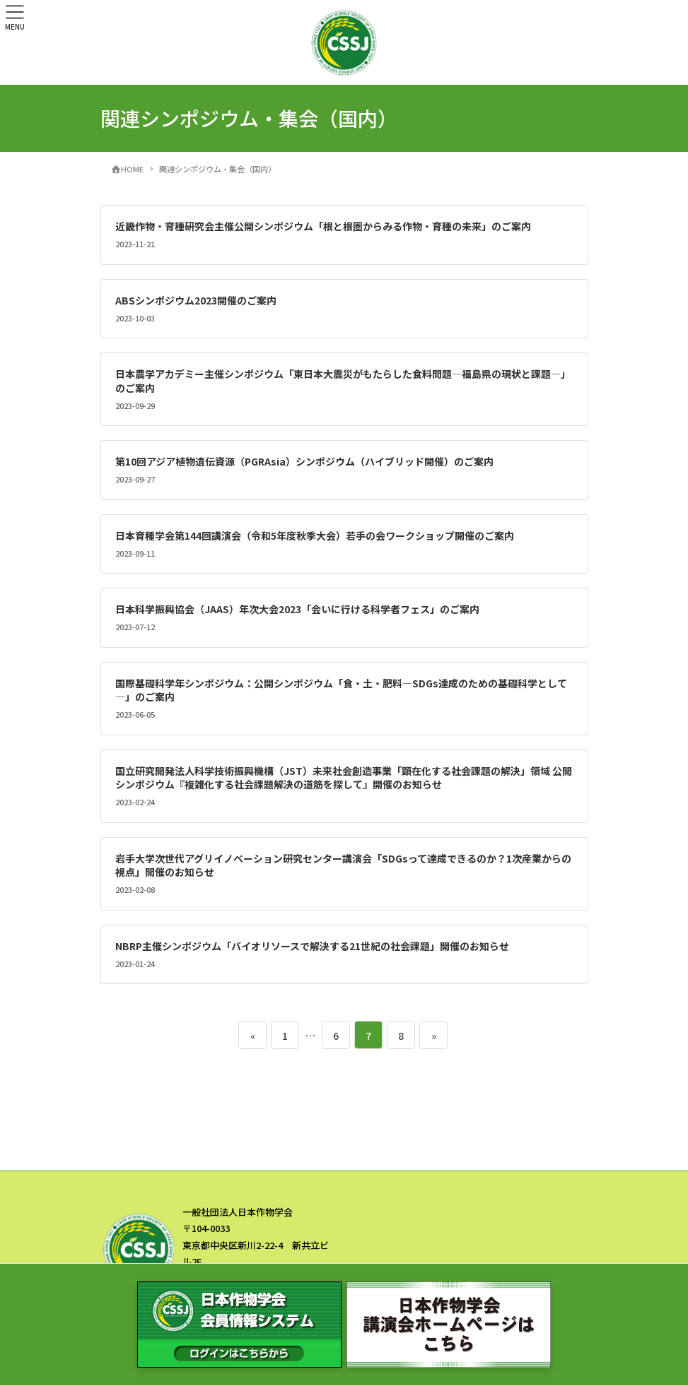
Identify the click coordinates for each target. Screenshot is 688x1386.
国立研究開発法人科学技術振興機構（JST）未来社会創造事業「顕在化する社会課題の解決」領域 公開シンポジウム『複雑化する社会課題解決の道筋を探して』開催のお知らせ (343, 778)
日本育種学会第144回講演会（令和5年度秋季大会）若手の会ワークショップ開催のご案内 (314, 535)
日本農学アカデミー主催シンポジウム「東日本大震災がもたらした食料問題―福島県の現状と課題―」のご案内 (343, 381)
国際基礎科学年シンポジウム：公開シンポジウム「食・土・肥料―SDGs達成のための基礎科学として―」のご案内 (341, 690)
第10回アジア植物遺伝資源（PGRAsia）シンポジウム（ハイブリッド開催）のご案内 (304, 461)
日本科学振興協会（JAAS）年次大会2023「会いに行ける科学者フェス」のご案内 (297, 609)
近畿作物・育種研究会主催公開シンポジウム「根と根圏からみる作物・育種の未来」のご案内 (323, 226)
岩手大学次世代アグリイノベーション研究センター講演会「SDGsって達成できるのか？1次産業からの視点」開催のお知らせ (343, 865)
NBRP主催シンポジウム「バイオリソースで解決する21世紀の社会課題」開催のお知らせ (312, 946)
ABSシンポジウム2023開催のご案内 (195, 300)
